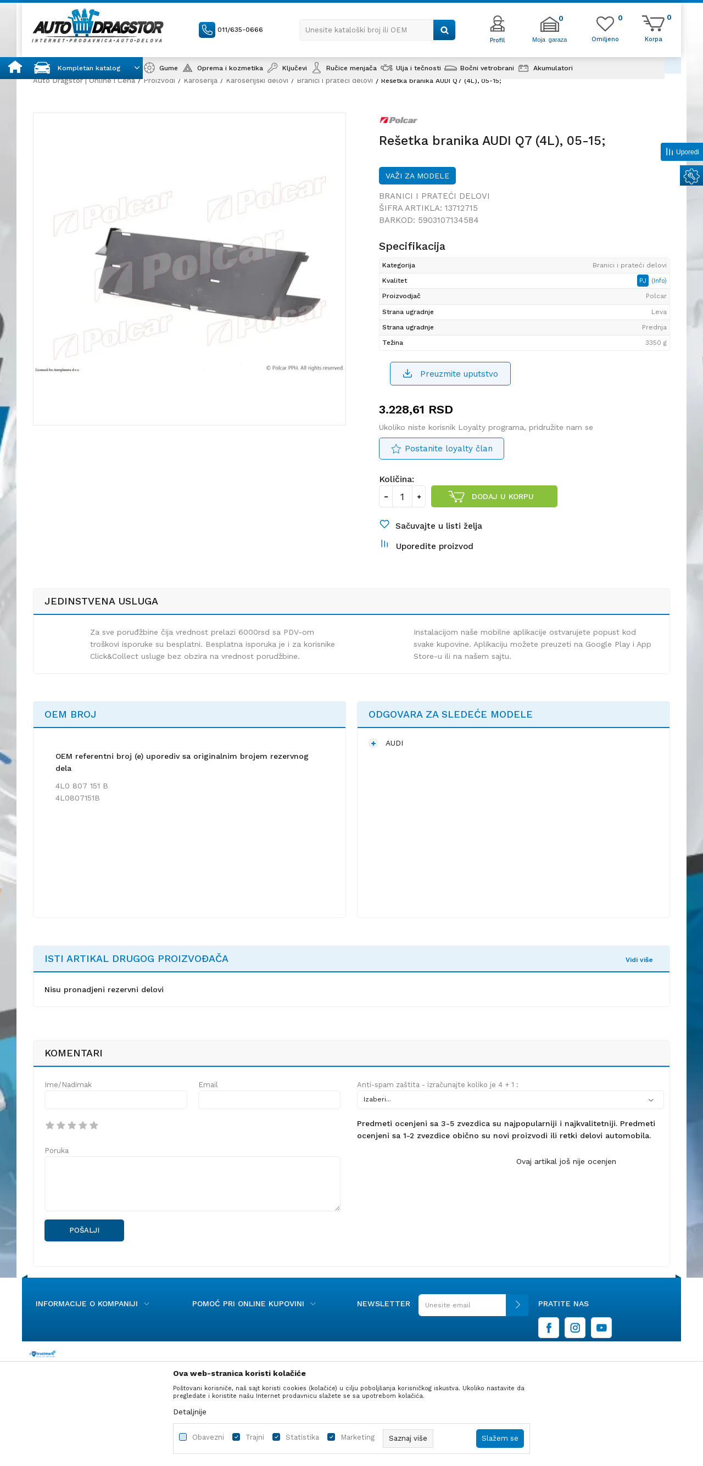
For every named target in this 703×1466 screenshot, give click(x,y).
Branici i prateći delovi (335, 80)
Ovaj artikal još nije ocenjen (566, 1161)
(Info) (659, 280)
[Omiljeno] (605, 38)
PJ (644, 280)
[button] (377, 30)
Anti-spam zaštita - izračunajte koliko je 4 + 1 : (437, 1085)
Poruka (56, 1150)
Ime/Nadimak (68, 1085)
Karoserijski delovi (257, 80)
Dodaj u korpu (503, 496)
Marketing (358, 1437)
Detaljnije (190, 1411)
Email (208, 1085)
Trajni (255, 1437)
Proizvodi (159, 80)
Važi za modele (417, 175)
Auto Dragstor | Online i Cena (84, 80)
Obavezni (208, 1437)
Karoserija (200, 80)
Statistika (302, 1437)
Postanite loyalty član (449, 449)
